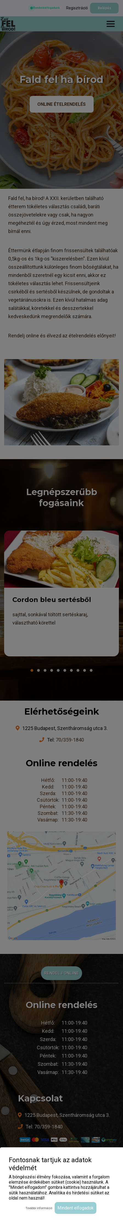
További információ (39, 1208)
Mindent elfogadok (75, 1208)
